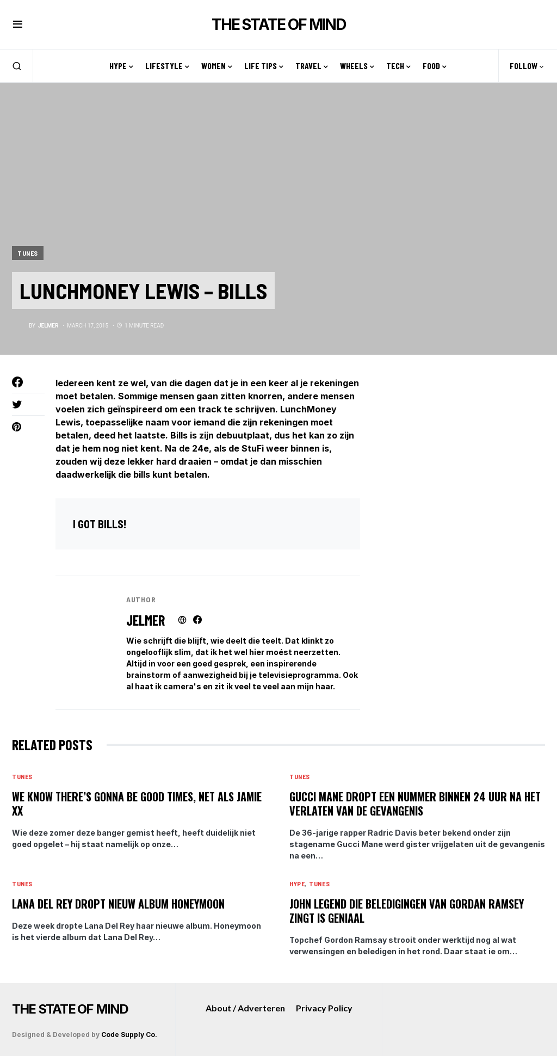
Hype (297, 883)
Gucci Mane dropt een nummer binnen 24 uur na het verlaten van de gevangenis (415, 803)
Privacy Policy (324, 1008)
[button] (17, 24)
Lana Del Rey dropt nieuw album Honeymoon (118, 904)
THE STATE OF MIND (278, 24)
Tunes (27, 253)
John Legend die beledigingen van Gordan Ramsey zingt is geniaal (406, 911)
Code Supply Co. (129, 1034)
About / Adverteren (245, 1008)
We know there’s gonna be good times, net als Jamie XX (137, 803)
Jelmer (145, 620)
